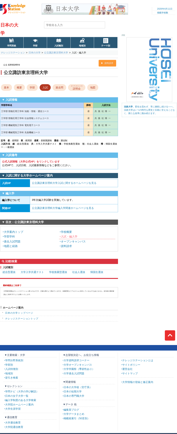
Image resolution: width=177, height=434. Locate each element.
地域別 (82, 45)
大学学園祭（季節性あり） (79, 369)
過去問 (59, 87)
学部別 (9, 364)
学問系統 (11, 45)
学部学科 (9, 236)
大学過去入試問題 (74, 373)
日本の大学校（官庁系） (78, 387)
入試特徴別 (11, 369)
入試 (45, 87)
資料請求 (108, 63)
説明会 (77, 87)
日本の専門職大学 (74, 395)
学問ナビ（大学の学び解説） (22, 391)
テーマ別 (105, 45)
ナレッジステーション (13, 52)
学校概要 (66, 231)
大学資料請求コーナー (76, 360)
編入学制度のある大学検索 (20, 400)
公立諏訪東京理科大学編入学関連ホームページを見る (63, 207)
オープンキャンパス (73, 241)
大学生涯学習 (13, 408)
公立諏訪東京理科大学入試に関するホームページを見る (64, 182)
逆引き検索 (11, 377)
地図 (92, 87)
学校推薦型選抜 (58, 272)
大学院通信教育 (14, 427)
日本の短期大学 (73, 391)
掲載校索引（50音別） (77, 418)
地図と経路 (11, 246)
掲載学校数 (162, 12)
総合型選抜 (9, 272)
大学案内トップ (13, 231)
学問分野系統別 (14, 360)
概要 (19, 87)
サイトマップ (130, 373)
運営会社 (127, 369)
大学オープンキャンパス (78, 364)
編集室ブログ (71, 409)
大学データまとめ (74, 413)
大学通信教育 (13, 422)
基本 (6, 87)
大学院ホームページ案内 (19, 404)
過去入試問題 (12, 241)
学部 (35, 45)
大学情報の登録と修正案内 (137, 382)
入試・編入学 (69, 236)
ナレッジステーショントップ (21, 318)
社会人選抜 (78, 272)
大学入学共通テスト (32, 272)
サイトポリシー (131, 364)
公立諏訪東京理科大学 (56, 52)
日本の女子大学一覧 (16, 395)
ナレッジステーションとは (137, 360)
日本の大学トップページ (19, 313)
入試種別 (58, 45)
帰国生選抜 (96, 272)
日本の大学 (35, 52)
